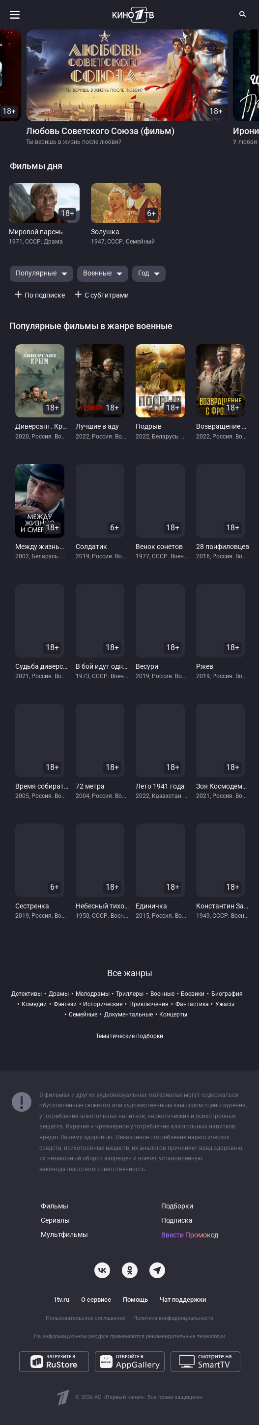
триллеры (130, 993)
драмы (59, 993)
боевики (192, 993)
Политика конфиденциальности (173, 1318)
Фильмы (54, 1206)
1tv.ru (61, 1299)
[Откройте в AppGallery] (130, 1361)
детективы (26, 993)
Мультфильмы (64, 1235)
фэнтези (65, 1004)
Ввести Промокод (189, 1235)
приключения (149, 1004)
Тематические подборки (129, 1036)
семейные (83, 1014)
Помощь (135, 1299)
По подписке (45, 295)
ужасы (224, 1004)
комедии (34, 1004)
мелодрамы (93, 993)
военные (162, 993)
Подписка (177, 1220)
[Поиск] (243, 14)
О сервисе (96, 1299)
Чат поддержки (183, 1299)
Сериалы (55, 1220)
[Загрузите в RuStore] (54, 1361)
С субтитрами (107, 295)
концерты (173, 1014)
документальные (128, 1014)
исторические (102, 1004)
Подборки (177, 1206)
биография (227, 993)
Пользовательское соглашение (85, 1318)
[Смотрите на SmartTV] (205, 1361)
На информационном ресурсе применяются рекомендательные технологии (129, 1336)
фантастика (192, 1004)
